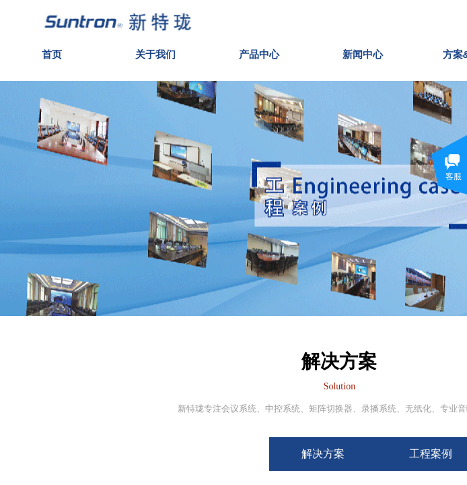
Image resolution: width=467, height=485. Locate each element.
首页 (52, 51)
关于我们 (155, 51)
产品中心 (259, 51)
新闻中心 (363, 51)
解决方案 (339, 453)
